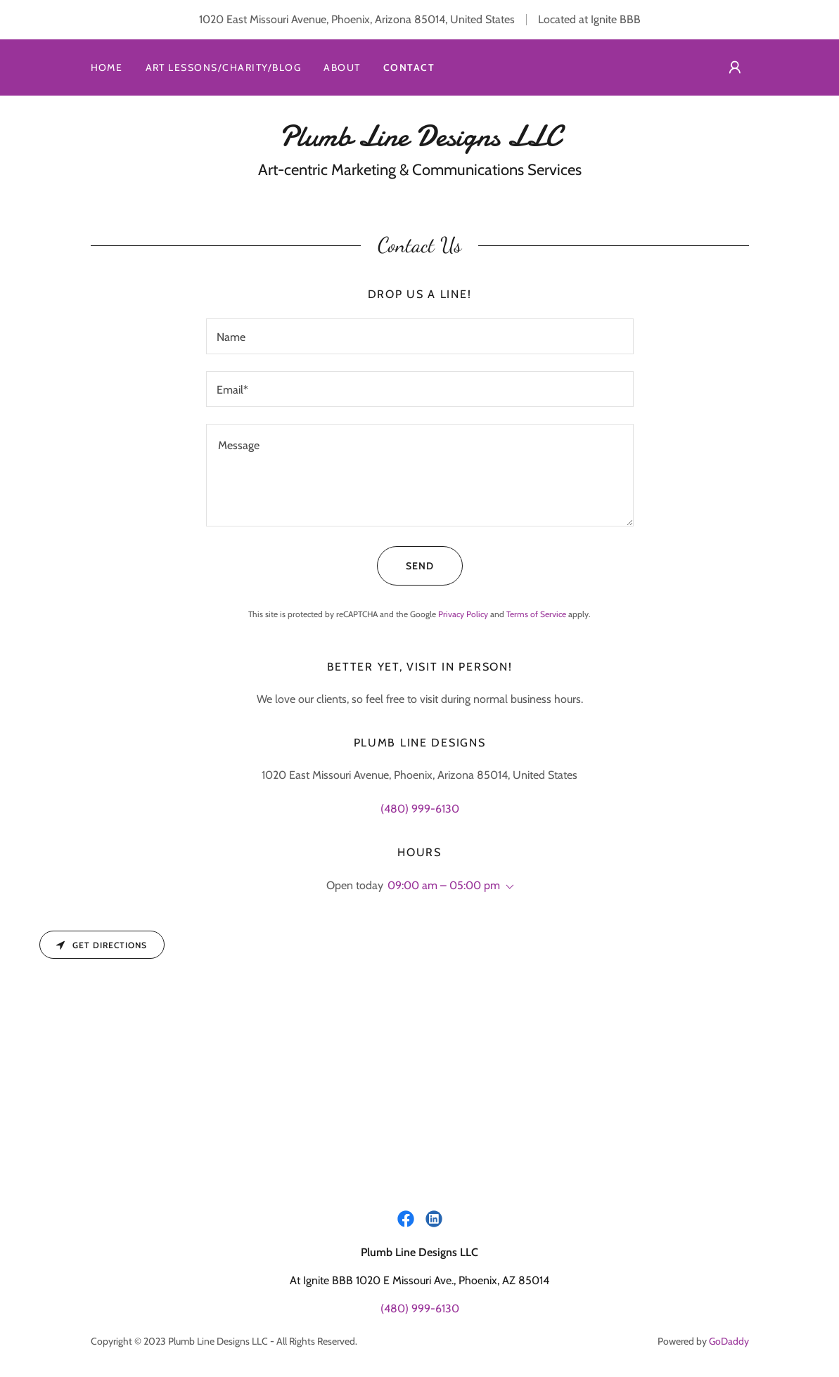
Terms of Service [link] (536, 614)
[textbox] (420, 336)
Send (405, 566)
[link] (420, 141)
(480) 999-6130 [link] (419, 808)
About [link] (342, 67)
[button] (735, 67)
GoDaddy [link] (729, 1341)
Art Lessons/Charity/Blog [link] (224, 67)
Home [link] (107, 67)
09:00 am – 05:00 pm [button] (444, 885)
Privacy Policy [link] (463, 614)
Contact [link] (409, 67)
